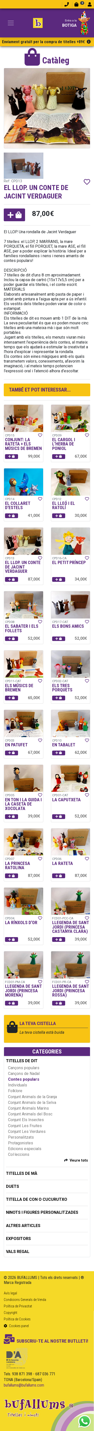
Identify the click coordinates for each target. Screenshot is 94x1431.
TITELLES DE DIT (22, 1060)
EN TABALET (63, 744)
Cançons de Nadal (24, 1073)
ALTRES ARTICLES (23, 1225)
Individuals (17, 1085)
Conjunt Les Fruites (25, 1125)
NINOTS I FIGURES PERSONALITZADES (42, 1212)
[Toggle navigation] (11, 23)
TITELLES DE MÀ (21, 1173)
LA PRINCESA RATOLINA (17, 865)
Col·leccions (18, 1154)
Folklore (15, 1090)
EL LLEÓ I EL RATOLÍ (63, 505)
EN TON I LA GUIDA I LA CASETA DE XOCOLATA (23, 804)
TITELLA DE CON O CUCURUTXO (36, 1199)
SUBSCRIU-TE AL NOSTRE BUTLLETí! (46, 1341)
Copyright (10, 1313)
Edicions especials (24, 1148)
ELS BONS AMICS (68, 626)
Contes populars (23, 1079)
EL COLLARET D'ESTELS (17, 505)
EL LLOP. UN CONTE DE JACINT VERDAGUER (23, 567)
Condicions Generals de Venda (25, 1300)
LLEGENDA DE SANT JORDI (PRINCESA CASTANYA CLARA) (70, 927)
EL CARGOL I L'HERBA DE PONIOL (63, 444)
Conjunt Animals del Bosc (30, 1114)
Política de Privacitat (18, 1306)
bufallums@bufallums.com (24, 1385)
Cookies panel (16, 1326)
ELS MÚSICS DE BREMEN (19, 688)
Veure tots (79, 1160)
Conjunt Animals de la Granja (32, 1096)
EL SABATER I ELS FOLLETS (21, 628)
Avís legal (10, 1293)
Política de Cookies (17, 1319)
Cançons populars (23, 1067)
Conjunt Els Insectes (26, 1119)
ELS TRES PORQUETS (62, 688)
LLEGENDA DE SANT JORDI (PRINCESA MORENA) (23, 991)
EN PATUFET (16, 744)
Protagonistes (20, 1143)
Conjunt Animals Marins (28, 1108)
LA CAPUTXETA (66, 799)
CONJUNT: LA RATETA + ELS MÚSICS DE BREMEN (23, 444)
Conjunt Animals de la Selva (32, 1102)
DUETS (12, 1186)
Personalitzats (21, 1137)
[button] (14, 214)
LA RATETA (62, 863)
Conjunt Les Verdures (27, 1131)
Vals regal (17, 1251)
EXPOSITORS (18, 1238)
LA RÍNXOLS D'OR (21, 922)
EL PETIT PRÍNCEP (69, 562)
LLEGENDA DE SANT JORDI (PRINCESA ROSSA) (70, 991)
